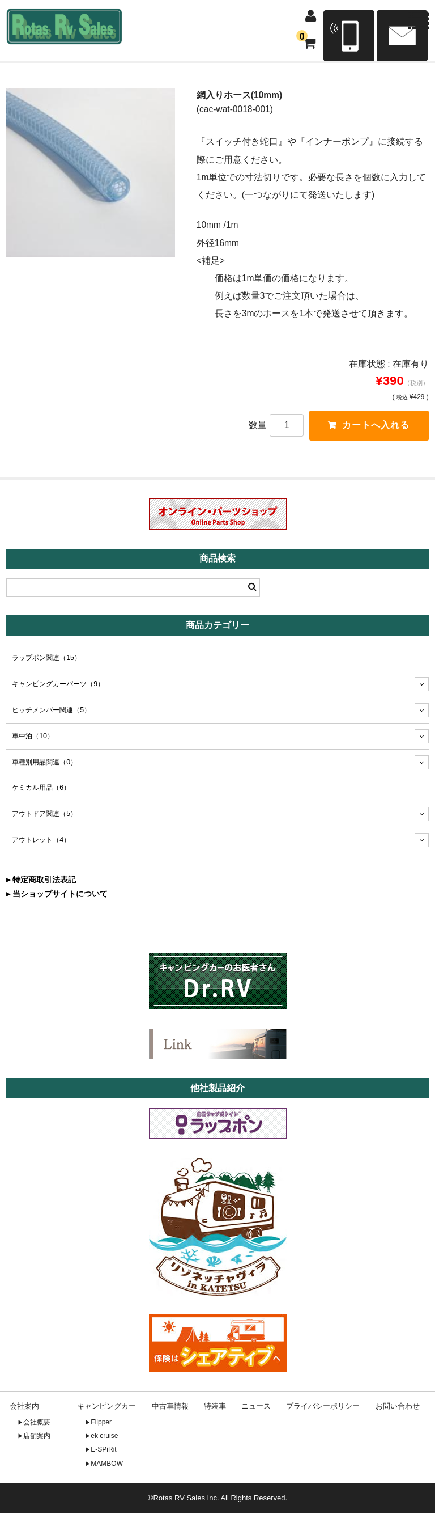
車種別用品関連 (44, 763)
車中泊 (33, 737)
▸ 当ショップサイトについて (57, 894)
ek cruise (104, 1436)
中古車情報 (170, 1407)
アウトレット (41, 841)
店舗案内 (36, 1436)
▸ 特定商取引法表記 (41, 880)
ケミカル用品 (41, 789)
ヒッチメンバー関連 (51, 710)
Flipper (101, 1423)
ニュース (256, 1407)
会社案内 (24, 1407)
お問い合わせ (398, 1407)
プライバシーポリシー (323, 1407)
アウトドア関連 (44, 815)
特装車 (215, 1407)
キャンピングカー (106, 1407)
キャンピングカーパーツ (58, 684)
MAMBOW (107, 1464)
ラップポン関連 (46, 658)
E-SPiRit (103, 1450)
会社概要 (36, 1423)
